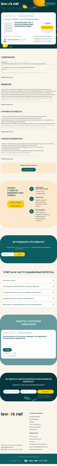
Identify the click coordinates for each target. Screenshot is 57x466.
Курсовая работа (34, 419)
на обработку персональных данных (44, 396)
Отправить (45, 391)
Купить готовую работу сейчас (16, 204)
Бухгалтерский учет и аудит (32, 8)
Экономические (20, 8)
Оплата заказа (33, 436)
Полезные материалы (35, 449)
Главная (3, 8)
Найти (19, 254)
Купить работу (47, 27)
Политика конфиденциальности (38, 447)
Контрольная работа (35, 427)
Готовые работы (11, 8)
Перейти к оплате (28, 169)
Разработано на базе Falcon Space (11, 449)
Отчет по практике (34, 424)
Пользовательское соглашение (38, 444)
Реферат (31, 422)
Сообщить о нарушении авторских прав (16, 41)
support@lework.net (7, 447)
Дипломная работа (34, 416)
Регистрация (38, 3)
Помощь (31, 441)
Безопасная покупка (35, 439)
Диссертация (33, 429)
